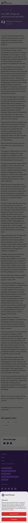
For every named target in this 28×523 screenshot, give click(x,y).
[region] (14, 507)
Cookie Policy (11, 509)
